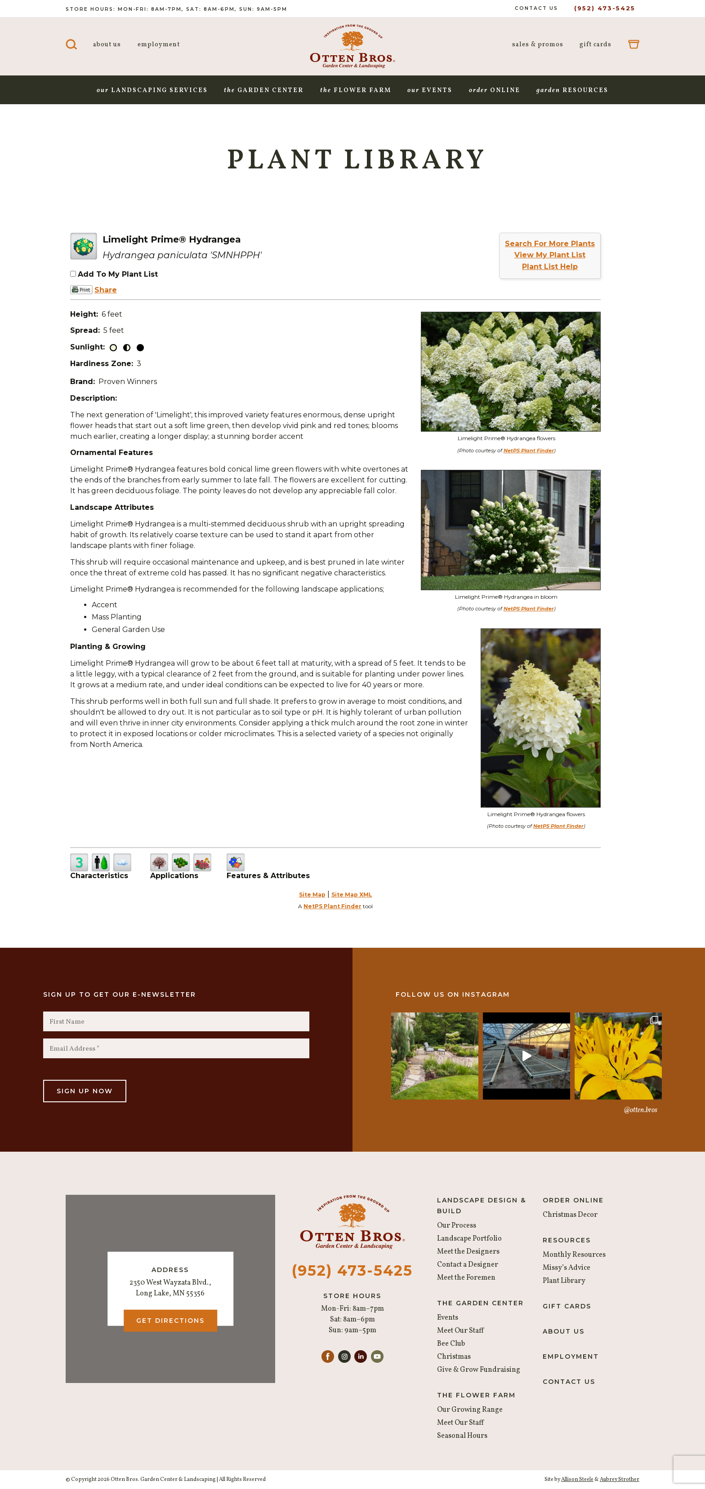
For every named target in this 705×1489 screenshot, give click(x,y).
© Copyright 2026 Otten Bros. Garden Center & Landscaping (141, 1479)
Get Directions (170, 1321)
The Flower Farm (476, 1395)
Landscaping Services (152, 90)
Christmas (454, 1357)
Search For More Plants (550, 243)
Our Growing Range (470, 1410)
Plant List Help (550, 266)
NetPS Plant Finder (529, 450)
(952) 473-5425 (604, 8)
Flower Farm (355, 90)
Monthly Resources (574, 1255)
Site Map (312, 894)
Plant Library (564, 1281)
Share (105, 290)
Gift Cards (595, 44)
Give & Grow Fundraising (478, 1370)
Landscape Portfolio (469, 1239)
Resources (572, 90)
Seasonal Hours (462, 1436)
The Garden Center (480, 1303)
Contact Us (536, 8)
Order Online (573, 1200)
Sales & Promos (537, 44)
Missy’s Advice (566, 1268)
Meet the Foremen (466, 1278)
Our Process (456, 1226)
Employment (159, 44)
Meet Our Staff (460, 1331)
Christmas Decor (570, 1215)
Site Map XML (351, 894)
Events (429, 90)
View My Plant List (549, 255)
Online (494, 90)
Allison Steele (577, 1479)
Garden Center (263, 90)
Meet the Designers (468, 1252)
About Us (107, 44)
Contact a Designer (467, 1265)
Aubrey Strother (619, 1479)
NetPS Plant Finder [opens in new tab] (332, 906)
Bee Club (451, 1344)
